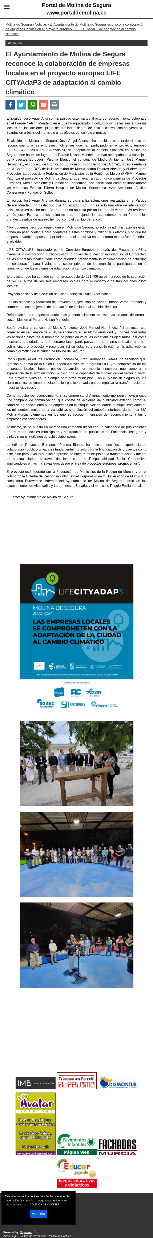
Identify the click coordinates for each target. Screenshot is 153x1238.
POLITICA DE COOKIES (44, 1204)
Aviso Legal (10, 1236)
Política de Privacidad (32, 1236)
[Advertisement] (77, 532)
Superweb (26, 1232)
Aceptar (38, 1214)
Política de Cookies (59, 1236)
